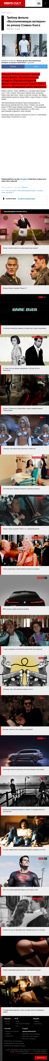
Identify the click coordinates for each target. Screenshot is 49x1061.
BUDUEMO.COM (14, 1046)
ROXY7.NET (31, 1034)
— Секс (17, 1026)
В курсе (25, 1028)
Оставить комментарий (26, 199)
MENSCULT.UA (13, 1041)
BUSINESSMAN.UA (14, 1043)
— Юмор (17, 1021)
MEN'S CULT (31, 1036)
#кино (3, 192)
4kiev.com (29, 1039)
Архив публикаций (29, 1031)
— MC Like (7, 1021)
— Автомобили (37, 1024)
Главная (3, 13)
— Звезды (7, 1024)
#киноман (9, 192)
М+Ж (16, 1019)
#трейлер (40, 191)
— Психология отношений (22, 1024)
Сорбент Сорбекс (15, 1053)
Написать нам (41, 1057)
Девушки (7, 1019)
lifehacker (24, 187)
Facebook (13, 66)
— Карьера (7, 1033)
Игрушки (36, 1019)
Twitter (36, 66)
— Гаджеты (36, 1021)
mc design (31, 1051)
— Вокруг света (8, 1036)
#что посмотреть (11, 191)
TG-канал (23, 179)
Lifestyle (7, 1028)
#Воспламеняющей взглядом (27, 191)
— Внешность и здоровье (11, 1031)
